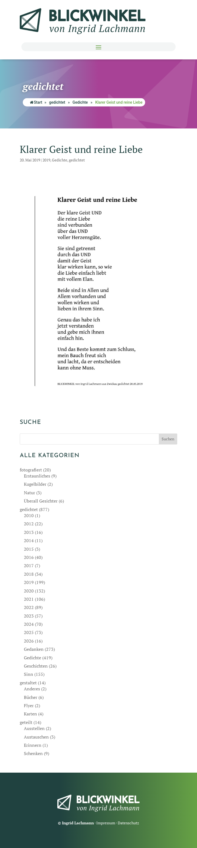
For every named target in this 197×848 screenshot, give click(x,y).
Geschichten (36, 666)
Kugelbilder (35, 484)
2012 (29, 524)
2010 (29, 515)
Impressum (105, 822)
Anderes (32, 689)
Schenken (33, 753)
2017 (29, 565)
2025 (29, 632)
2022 (29, 607)
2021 (29, 599)
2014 (29, 540)
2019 (46, 160)
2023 (29, 616)
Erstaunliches (37, 476)
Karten (30, 714)
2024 (29, 624)
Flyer (29, 705)
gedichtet (57, 102)
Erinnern (32, 745)
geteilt (26, 722)
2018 (29, 574)
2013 (29, 532)
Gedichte (80, 102)
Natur (29, 493)
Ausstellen (34, 728)
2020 (29, 591)
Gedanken (34, 649)
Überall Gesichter (41, 501)
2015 (29, 549)
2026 (29, 641)
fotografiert (31, 470)
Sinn (28, 674)
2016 (29, 557)
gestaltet (28, 683)
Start (36, 102)
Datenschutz (128, 822)
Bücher (30, 697)
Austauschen (36, 737)
